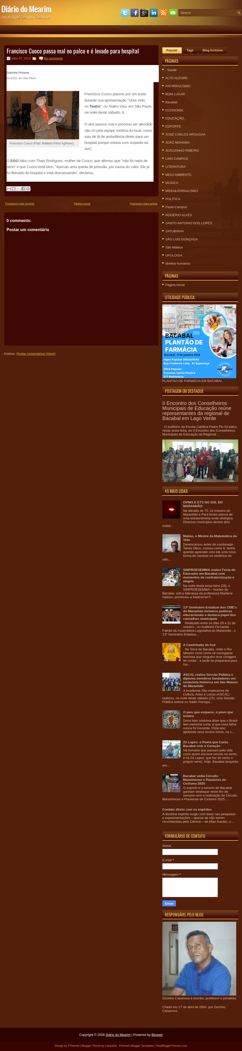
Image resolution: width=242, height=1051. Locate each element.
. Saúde (171, 70)
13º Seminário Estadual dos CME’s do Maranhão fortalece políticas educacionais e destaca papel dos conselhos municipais (210, 613)
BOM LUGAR (175, 94)
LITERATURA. (176, 167)
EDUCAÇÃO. (175, 118)
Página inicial (82, 203)
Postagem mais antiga (143, 203)
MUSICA (171, 183)
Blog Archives (213, 50)
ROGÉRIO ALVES (178, 215)
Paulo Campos (176, 207)
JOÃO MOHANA (177, 142)
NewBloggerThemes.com (171, 1045)
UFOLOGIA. (174, 255)
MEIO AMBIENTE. (178, 175)
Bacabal (171, 102)
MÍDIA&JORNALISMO (181, 191)
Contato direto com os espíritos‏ (187, 809)
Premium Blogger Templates (136, 1045)
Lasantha (110, 1045)
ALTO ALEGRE (176, 78)
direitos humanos (177, 263)
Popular (172, 50)
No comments (53, 58)
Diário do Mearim (26, 9)
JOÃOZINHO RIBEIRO (182, 150)
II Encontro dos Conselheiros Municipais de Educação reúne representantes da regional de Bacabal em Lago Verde (196, 410)
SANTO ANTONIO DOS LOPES (188, 223)
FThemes (73, 1045)
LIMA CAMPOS (176, 159)
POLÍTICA (172, 199)
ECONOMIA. (174, 110)
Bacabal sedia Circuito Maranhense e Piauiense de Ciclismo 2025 (204, 779)
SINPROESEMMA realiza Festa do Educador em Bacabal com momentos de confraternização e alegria (209, 575)
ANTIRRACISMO (178, 86)
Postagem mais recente (20, 203)
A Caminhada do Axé (199, 645)
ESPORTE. (173, 126)
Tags (190, 50)
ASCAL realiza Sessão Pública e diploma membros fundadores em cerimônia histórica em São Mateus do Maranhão (210, 680)
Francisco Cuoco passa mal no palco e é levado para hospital (73, 51)
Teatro (94, 106)
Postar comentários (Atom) (36, 354)
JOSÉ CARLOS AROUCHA (185, 134)
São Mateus (174, 247)
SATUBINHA (174, 231)
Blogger (157, 1035)
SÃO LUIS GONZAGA (181, 239)
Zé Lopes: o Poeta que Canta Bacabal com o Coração (205, 744)
